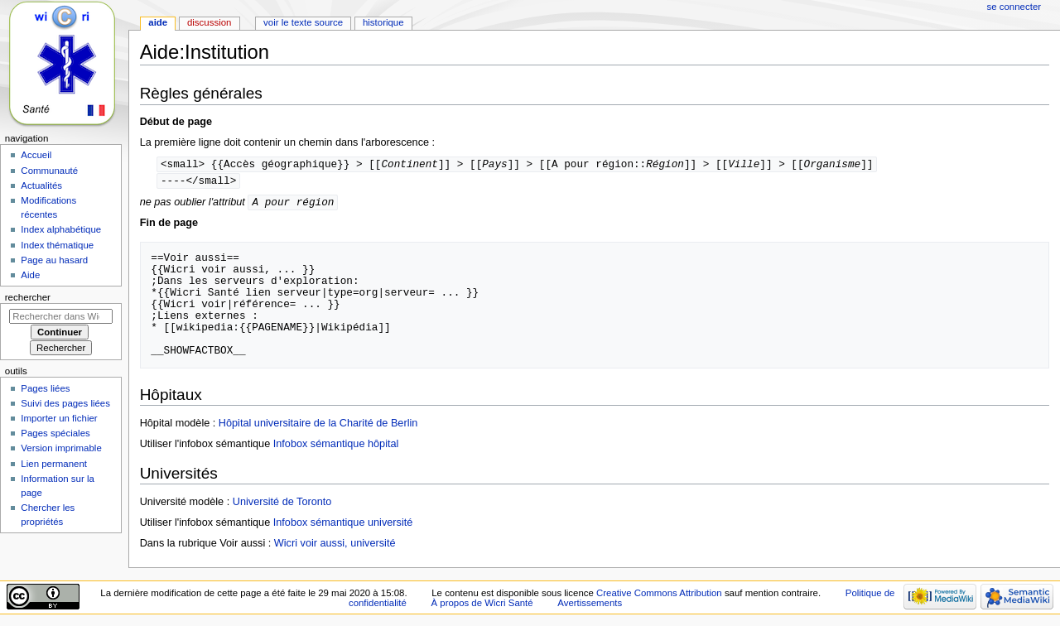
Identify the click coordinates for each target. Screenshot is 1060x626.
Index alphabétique (61, 229)
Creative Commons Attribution (659, 595)
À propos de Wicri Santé (481, 605)
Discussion (209, 22)
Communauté (49, 171)
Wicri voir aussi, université (335, 545)
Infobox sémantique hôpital (336, 446)
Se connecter (1014, 7)
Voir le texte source (303, 22)
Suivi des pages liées (65, 403)
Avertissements (589, 605)
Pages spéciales (55, 433)
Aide (157, 22)
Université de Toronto (282, 504)
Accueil (36, 155)
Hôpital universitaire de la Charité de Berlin (318, 425)
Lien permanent (54, 464)
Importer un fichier (59, 418)
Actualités (41, 185)
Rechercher (28, 297)
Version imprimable (61, 448)
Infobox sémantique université (343, 525)
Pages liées (45, 388)
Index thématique (57, 245)
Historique (383, 22)
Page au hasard (54, 260)
